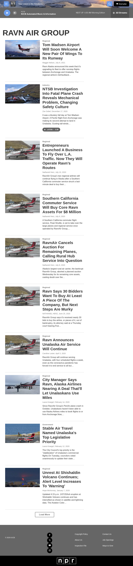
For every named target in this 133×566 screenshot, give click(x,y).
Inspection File (80, 546)
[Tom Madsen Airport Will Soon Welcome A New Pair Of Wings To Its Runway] (22, 49)
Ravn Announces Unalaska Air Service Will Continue (61, 344)
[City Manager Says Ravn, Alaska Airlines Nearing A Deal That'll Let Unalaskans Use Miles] (22, 384)
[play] (7, 12)
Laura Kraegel (48, 402)
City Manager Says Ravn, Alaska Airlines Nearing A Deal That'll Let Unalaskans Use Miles (62, 389)
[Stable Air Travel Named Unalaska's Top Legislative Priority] (22, 433)
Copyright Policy (81, 534)
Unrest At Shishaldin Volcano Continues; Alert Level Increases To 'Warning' (61, 479)
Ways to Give (108, 546)
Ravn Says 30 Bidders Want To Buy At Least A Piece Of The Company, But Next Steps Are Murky (62, 300)
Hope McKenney (49, 490)
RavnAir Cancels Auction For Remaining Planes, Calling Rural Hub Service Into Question (62, 252)
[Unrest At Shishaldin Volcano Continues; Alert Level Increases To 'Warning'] (22, 477)
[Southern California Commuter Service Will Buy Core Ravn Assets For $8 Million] (22, 203)
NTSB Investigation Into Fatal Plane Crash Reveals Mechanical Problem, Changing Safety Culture (62, 98)
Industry (46, 85)
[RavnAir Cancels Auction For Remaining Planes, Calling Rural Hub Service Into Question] (22, 247)
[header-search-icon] (109, 3)
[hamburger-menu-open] (6, 3)
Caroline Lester (48, 353)
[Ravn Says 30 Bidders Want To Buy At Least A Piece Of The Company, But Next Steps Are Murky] (22, 296)
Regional (46, 41)
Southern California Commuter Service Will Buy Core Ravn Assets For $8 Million (61, 205)
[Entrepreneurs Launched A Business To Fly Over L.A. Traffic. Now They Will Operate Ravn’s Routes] (22, 150)
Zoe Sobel (46, 111)
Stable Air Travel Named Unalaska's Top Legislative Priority (59, 435)
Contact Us (107, 534)
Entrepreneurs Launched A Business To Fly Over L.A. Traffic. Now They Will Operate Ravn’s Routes (62, 156)
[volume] (15, 13)
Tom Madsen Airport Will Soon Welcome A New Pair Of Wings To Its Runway (62, 51)
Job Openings (108, 540)
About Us (78, 540)
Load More (44, 514)
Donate (123, 4)
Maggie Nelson (48, 63)
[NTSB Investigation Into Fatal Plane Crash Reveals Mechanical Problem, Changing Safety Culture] (22, 94)
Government (47, 425)
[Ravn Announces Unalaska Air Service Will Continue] (22, 344)
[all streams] (120, 13)
